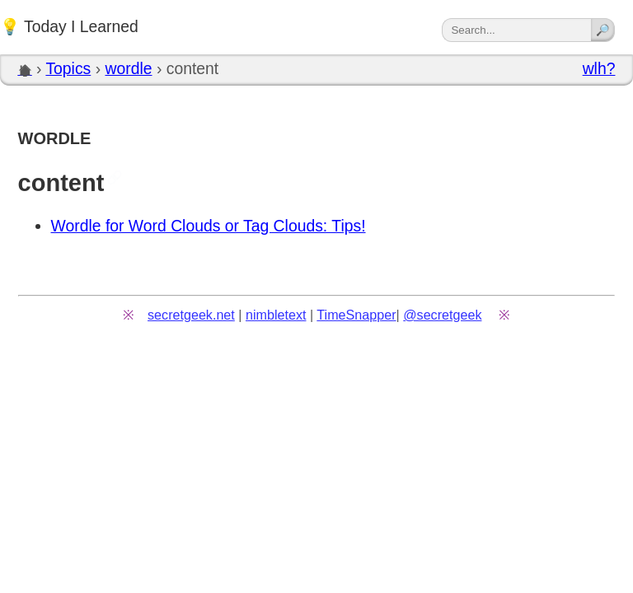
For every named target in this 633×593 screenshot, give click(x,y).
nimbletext (276, 314)
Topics (68, 68)
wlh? (599, 68)
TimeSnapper (356, 314)
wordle (128, 68)
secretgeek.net (191, 314)
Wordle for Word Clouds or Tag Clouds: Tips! (208, 226)
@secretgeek (442, 314)
